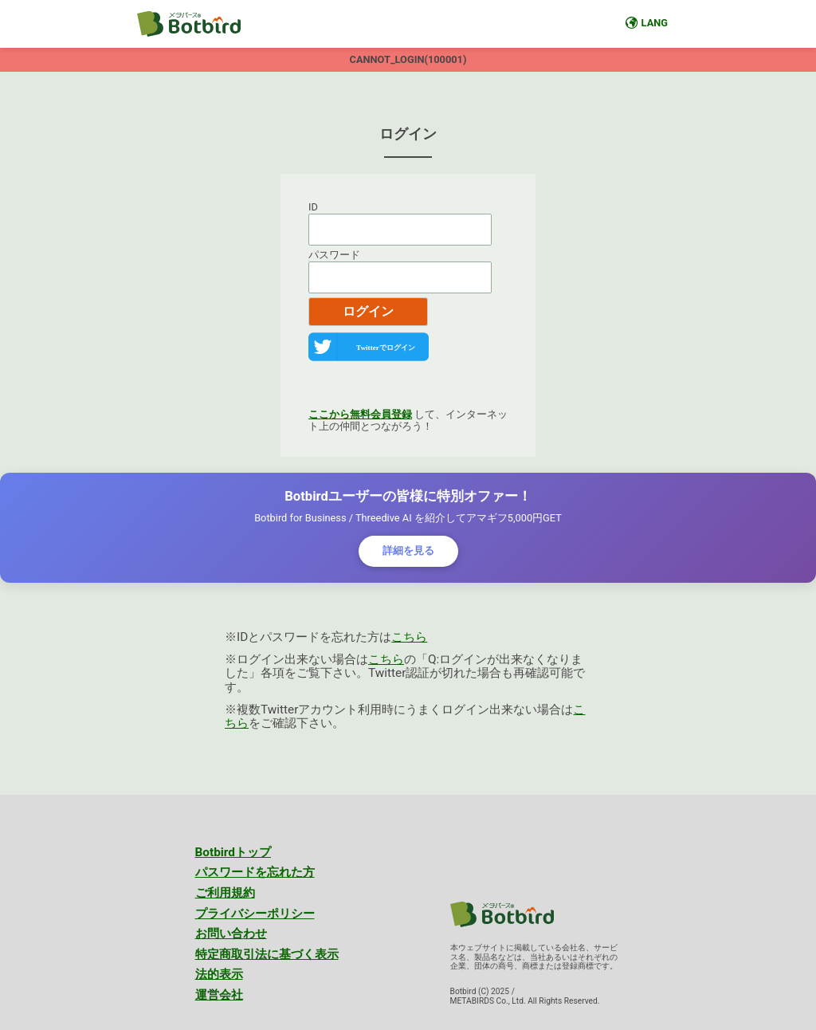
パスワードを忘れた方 (255, 872)
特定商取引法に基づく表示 (267, 954)
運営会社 (219, 995)
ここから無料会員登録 (360, 414)
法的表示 (219, 974)
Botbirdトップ (233, 852)
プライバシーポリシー (255, 913)
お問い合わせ (231, 933)
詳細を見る (408, 550)
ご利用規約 (225, 893)
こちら (409, 637)
